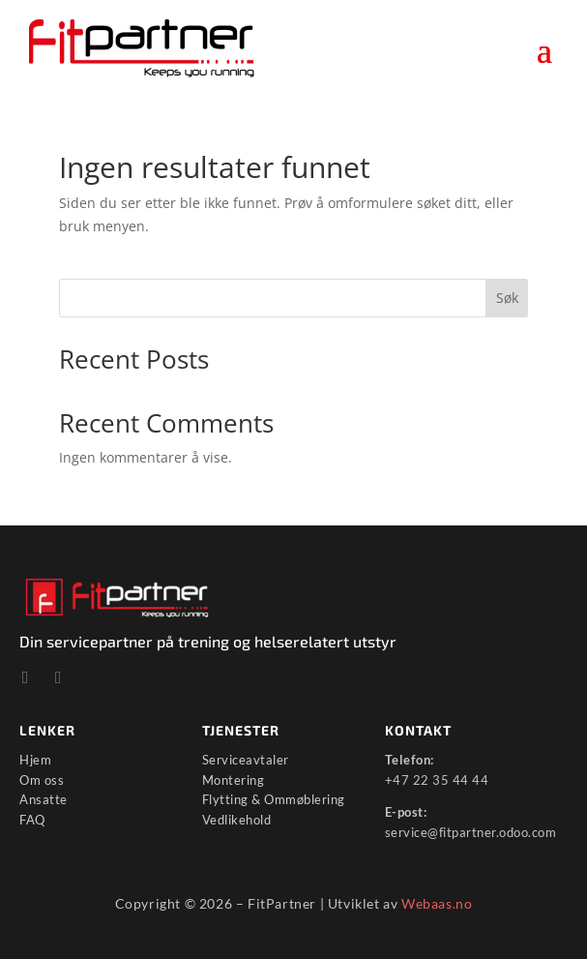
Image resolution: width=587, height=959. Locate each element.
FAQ (32, 819)
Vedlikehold (237, 819)
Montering (233, 780)
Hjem (35, 759)
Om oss (41, 780)
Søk (507, 297)
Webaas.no (436, 903)
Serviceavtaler (245, 759)
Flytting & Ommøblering (273, 799)
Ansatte (43, 799)
